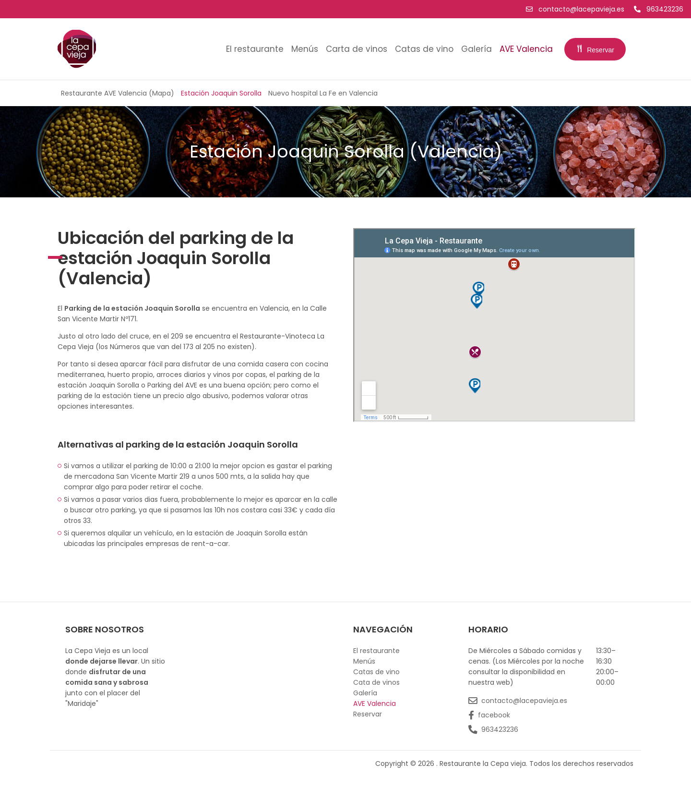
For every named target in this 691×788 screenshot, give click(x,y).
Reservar (595, 50)
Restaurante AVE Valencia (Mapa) (117, 93)
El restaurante (255, 49)
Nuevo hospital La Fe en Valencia (323, 93)
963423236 (658, 9)
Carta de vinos (356, 49)
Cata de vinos (376, 682)
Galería (476, 49)
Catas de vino (424, 49)
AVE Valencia (526, 49)
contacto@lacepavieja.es (576, 9)
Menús (304, 49)
